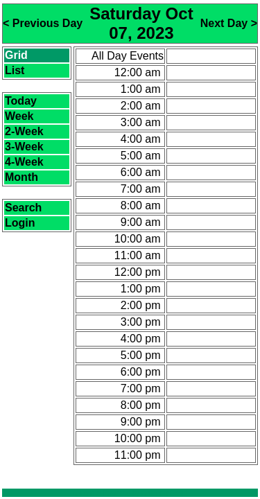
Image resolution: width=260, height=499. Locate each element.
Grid (16, 55)
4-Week (24, 162)
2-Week (24, 131)
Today (21, 101)
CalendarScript (164, 493)
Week (19, 116)
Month (21, 177)
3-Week (24, 146)
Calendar (87, 493)
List (14, 70)
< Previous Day (43, 23)
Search (23, 207)
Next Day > (228, 23)
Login (20, 223)
